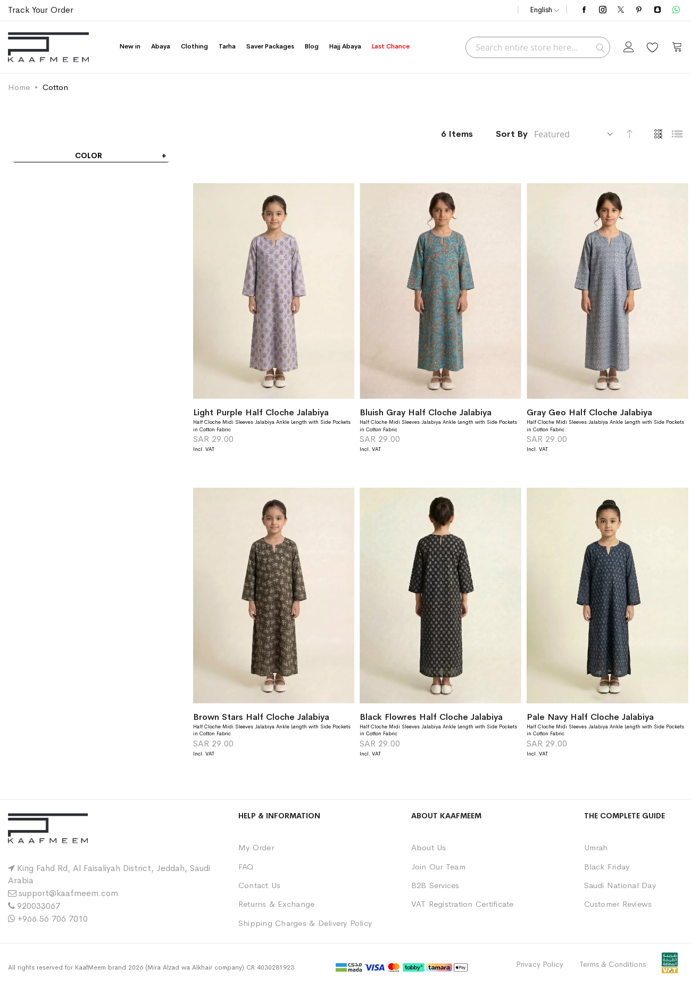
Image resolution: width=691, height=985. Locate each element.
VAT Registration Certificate (462, 904)
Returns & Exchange (276, 904)
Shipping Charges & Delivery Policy (305, 923)
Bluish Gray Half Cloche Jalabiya (426, 412)
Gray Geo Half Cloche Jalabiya (589, 412)
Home (19, 87)
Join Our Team (438, 866)
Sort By (512, 133)
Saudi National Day (620, 885)
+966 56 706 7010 (53, 918)
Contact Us (259, 885)
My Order (256, 847)
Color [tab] (88, 155)
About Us (428, 847)
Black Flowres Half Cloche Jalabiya (431, 717)
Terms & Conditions (612, 964)
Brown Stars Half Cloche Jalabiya (261, 717)
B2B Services (435, 885)
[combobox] (537, 47)
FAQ (246, 866)
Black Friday (607, 866)
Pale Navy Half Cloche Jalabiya (590, 717)
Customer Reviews (618, 904)
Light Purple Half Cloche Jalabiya (261, 412)
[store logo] (48, 47)
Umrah (596, 847)
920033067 (38, 906)
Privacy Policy (539, 964)
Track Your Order (40, 9)
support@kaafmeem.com (68, 893)
